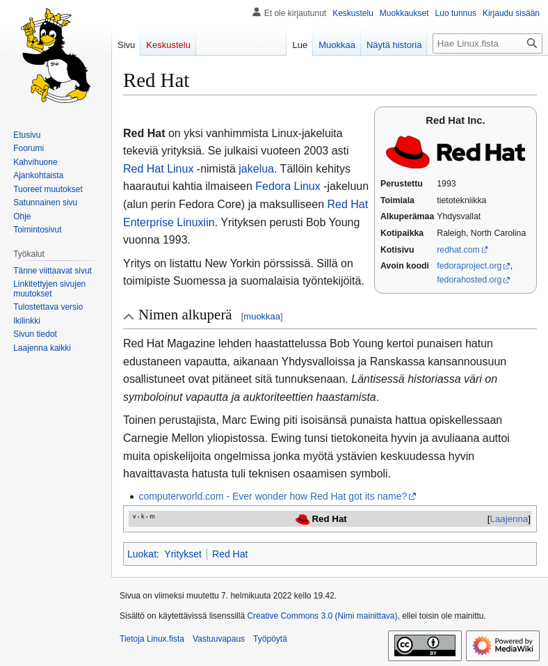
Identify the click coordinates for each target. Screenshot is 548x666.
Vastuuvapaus (219, 639)
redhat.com (458, 250)
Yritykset (183, 554)
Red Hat (230, 554)
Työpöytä (270, 639)
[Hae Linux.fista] (487, 43)
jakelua (256, 169)
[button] (42, 348)
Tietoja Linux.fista (152, 639)
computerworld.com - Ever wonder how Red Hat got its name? (272, 496)
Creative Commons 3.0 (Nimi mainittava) (322, 616)
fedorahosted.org (469, 280)
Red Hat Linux (158, 169)
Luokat (141, 554)
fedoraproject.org (469, 266)
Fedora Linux (287, 186)
